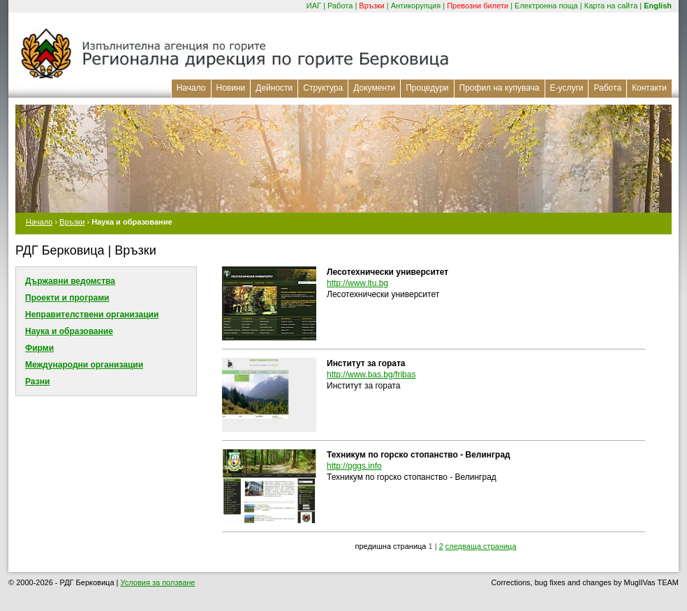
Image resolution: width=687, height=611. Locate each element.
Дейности (274, 88)
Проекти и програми (67, 298)
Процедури (427, 88)
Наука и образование (69, 331)
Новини (231, 88)
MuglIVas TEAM (651, 582)
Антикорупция (416, 5)
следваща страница (481, 546)
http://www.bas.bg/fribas (371, 374)
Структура (323, 88)
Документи (374, 88)
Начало (191, 88)
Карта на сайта (611, 5)
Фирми (39, 348)
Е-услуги (567, 88)
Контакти (649, 88)
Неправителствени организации (91, 314)
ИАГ (313, 5)
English (658, 5)
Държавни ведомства (70, 281)
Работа (340, 5)
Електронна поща (546, 5)
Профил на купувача (499, 88)
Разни (37, 381)
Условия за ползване (158, 582)
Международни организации (84, 365)
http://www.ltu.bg (357, 283)
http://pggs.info (354, 466)
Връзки (371, 5)
